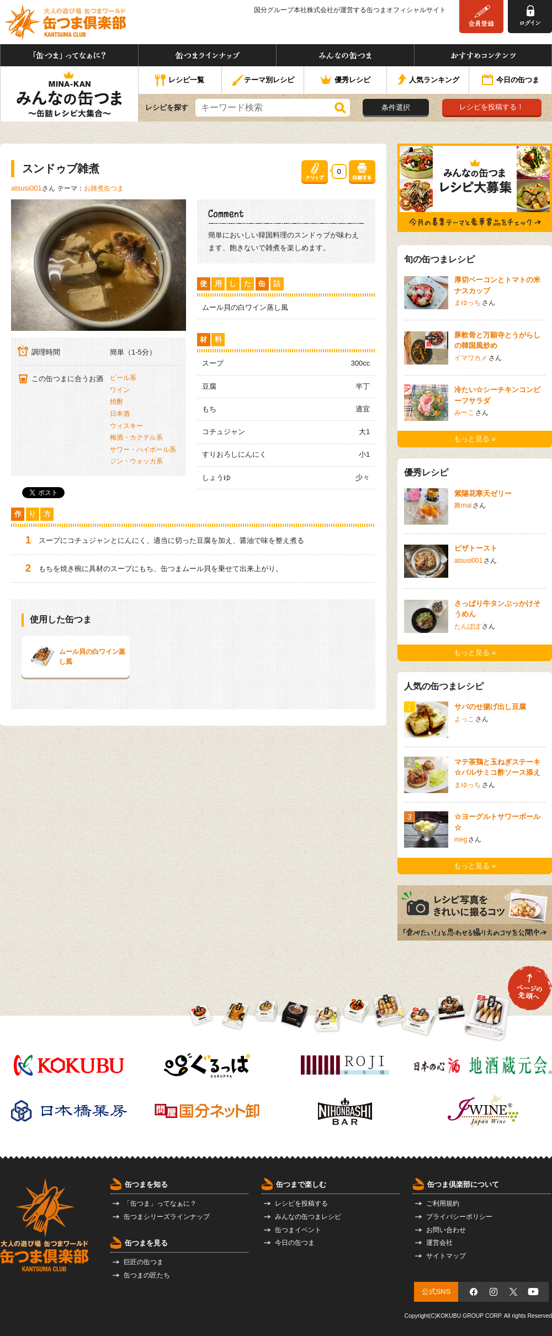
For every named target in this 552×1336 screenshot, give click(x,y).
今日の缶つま (510, 80)
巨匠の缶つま (143, 1262)
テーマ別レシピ (262, 80)
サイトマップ (446, 1256)
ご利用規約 (442, 1203)
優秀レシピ (345, 80)
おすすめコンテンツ (483, 55)
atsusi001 (26, 188)
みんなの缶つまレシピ (308, 1217)
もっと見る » (475, 439)
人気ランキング (428, 80)
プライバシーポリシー (459, 1217)
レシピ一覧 (179, 80)
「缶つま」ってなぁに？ (69, 55)
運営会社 (439, 1243)
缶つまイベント (298, 1230)
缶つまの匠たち (147, 1275)
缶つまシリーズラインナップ (167, 1217)
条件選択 (395, 107)
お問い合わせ (446, 1230)
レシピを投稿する (301, 1203)
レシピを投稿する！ (491, 107)
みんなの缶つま (345, 55)
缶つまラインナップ (207, 55)
